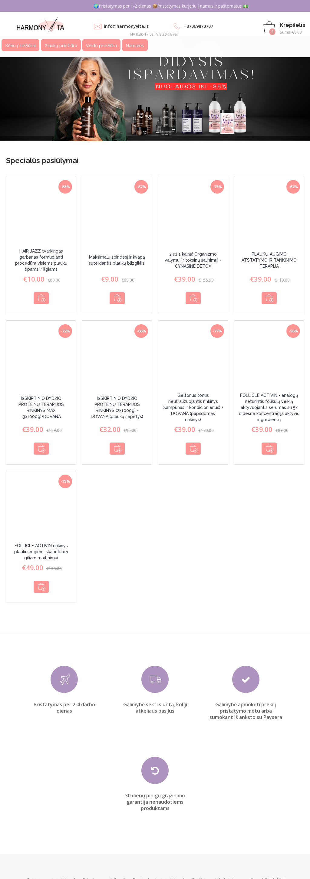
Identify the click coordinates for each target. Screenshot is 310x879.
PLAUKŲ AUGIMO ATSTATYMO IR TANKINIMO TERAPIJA (269, 260)
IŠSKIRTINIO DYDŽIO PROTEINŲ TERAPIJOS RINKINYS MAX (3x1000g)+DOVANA (41, 403)
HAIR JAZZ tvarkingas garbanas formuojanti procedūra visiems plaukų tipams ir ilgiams (41, 260)
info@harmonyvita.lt (126, 26)
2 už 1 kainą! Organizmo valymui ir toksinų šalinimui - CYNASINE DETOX (193, 260)
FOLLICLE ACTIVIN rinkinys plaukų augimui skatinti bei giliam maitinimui (41, 543)
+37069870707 (198, 26)
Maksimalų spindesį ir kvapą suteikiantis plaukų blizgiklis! (117, 260)
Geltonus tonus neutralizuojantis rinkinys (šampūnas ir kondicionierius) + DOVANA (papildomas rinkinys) (193, 403)
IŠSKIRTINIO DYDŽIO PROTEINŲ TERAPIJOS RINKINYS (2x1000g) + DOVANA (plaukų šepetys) (117, 403)
